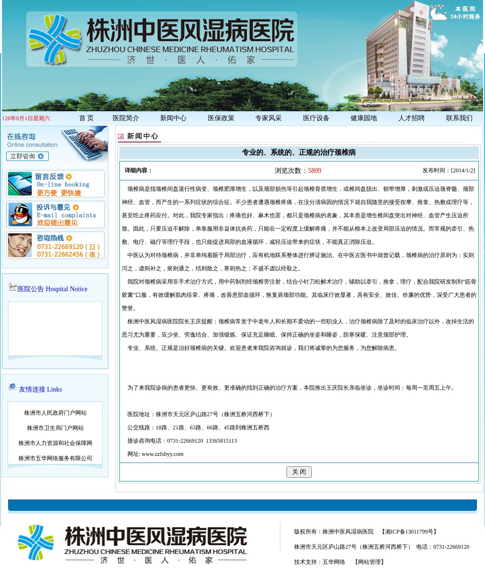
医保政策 (221, 118)
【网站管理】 (369, 562)
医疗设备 (316, 118)
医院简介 (126, 118)
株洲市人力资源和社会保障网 (55, 443)
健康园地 (363, 118)
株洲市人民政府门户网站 (55, 413)
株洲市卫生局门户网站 (55, 428)
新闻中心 (173, 118)
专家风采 (268, 118)
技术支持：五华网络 (319, 562)
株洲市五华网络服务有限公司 (55, 458)
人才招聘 (411, 118)
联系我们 (459, 118)
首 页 (85, 118)
